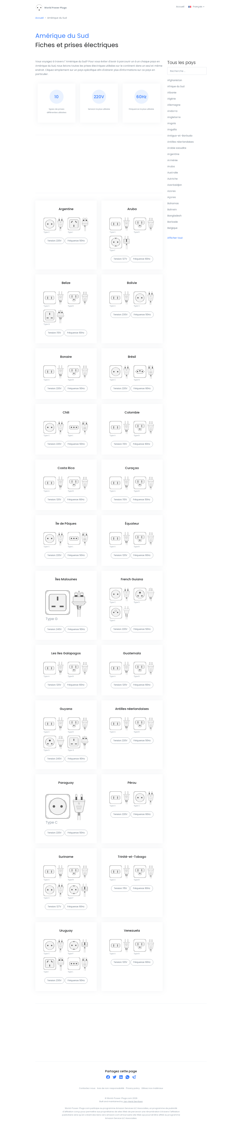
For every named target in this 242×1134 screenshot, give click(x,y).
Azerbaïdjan (174, 186)
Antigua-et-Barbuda (179, 136)
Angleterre (174, 118)
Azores (171, 192)
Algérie (171, 99)
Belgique (172, 229)
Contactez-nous (87, 1094)
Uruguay (66, 937)
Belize (66, 285)
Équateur (132, 527)
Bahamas (173, 204)
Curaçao (132, 471)
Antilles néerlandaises (132, 714)
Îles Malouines (66, 583)
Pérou (132, 788)
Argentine (66, 211)
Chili (66, 415)
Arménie (172, 161)
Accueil (179, 6)
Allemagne (173, 106)
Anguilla (172, 130)
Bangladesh (174, 216)
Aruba (132, 211)
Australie (172, 173)
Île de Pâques (66, 527)
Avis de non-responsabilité (110, 1094)
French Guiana (132, 583)
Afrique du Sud (175, 87)
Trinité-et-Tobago (132, 862)
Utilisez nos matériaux (152, 1094)
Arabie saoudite (176, 149)
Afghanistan (174, 81)
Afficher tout (175, 239)
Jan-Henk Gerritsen (133, 1108)
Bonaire (66, 359)
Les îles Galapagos (66, 658)
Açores (171, 198)
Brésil (132, 359)
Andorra (172, 112)
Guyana (66, 714)
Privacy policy (133, 1094)
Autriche (172, 179)
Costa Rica (66, 471)
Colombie (132, 415)
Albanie (171, 93)
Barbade (172, 223)
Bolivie (132, 285)
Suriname (66, 862)
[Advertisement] (99, 165)
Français (195, 6)
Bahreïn (172, 210)
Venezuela (132, 937)
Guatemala (132, 658)
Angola (171, 124)
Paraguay (66, 788)
